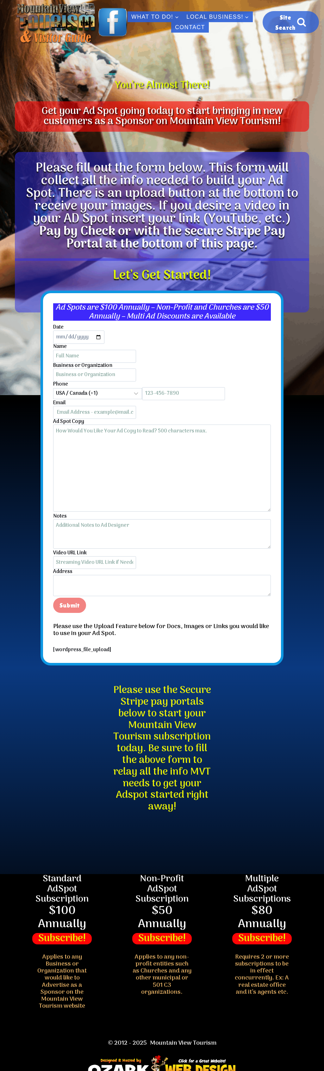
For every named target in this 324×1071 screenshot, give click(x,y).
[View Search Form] (291, 22)
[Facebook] (112, 22)
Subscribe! (62, 938)
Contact (190, 27)
